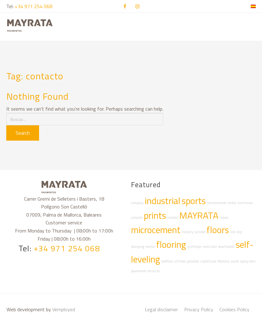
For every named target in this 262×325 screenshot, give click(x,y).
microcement (155, 230)
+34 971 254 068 (33, 6)
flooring (171, 244)
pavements (138, 270)
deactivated (226, 246)
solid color (210, 246)
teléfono (167, 261)
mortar (150, 246)
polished (193, 261)
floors (218, 230)
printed (200, 231)
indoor (224, 217)
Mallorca (223, 261)
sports (194, 201)
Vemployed (63, 309)
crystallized (208, 261)
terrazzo (154, 270)
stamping (137, 246)
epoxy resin (248, 261)
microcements (216, 202)
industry (188, 231)
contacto (137, 217)
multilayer (194, 246)
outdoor (172, 217)
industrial (162, 201)
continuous (245, 202)
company (137, 202)
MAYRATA (198, 215)
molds (232, 202)
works (235, 261)
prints (155, 215)
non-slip (236, 231)
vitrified (180, 261)
